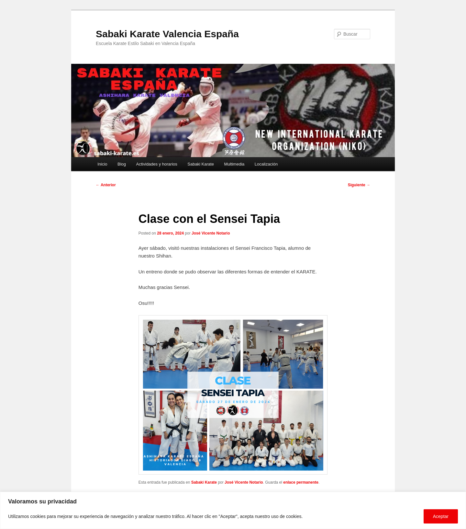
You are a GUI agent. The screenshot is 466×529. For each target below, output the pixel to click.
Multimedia (234, 164)
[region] (233, 510)
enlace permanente (300, 482)
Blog (121, 164)
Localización (266, 164)
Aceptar (441, 516)
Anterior (106, 185)
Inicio (102, 164)
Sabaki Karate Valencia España (167, 34)
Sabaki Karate (200, 164)
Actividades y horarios (156, 164)
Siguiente (359, 185)
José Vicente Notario (211, 233)
